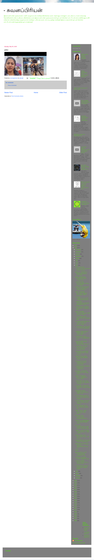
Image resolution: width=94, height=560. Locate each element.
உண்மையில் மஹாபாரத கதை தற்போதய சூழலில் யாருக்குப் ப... (82, 382)
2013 (75, 505)
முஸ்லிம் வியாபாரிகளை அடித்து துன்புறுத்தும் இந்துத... (81, 467)
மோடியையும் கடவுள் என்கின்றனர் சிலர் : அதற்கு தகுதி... (81, 362)
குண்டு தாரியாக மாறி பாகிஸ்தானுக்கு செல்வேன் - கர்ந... (80, 454)
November (78, 251)
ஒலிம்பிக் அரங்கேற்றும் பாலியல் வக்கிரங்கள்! (84, 118)
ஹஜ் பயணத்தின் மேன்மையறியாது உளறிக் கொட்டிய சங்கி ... (82, 313)
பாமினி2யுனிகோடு (87, 533)
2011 (75, 509)
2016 (75, 498)
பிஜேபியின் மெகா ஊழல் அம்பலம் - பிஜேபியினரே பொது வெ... (81, 445)
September (79, 256)
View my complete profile (78, 543)
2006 (75, 520)
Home (36, 92)
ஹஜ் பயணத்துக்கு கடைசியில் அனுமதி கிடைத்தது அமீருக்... (81, 293)
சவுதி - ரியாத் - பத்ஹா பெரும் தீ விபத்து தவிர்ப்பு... (81, 412)
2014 (75, 502)
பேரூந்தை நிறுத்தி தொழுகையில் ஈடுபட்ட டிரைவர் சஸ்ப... (82, 462)
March (77, 473)
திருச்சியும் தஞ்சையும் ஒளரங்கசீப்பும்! (79, 135)
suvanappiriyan (78, 540)
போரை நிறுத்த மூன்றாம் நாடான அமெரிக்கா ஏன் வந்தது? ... (82, 397)
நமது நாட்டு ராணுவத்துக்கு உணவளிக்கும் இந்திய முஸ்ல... (82, 422)
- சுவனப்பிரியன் (23, 10)
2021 (75, 487)
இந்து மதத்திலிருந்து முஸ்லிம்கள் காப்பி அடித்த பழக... (80, 278)
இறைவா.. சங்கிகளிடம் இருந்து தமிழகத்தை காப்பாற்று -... (81, 273)
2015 (75, 500)
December (78, 249)
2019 (75, 491)
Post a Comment (12, 85)
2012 (75, 507)
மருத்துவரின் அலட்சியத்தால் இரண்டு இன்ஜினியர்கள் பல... (82, 303)
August (78, 258)
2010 (75, 511)
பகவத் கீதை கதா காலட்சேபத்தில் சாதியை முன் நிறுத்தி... (82, 283)
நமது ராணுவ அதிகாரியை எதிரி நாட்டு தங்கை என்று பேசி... (82, 387)
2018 (75, 494)
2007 (75, 518)
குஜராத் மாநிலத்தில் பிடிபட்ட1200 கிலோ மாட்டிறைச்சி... (81, 377)
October (78, 254)
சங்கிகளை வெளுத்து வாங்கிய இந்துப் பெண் (82, 458)
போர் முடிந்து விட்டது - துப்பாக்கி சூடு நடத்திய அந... (82, 407)
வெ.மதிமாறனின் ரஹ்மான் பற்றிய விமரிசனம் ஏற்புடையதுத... (82, 323)
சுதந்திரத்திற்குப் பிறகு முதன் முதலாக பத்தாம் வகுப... (82, 440)
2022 (75, 485)
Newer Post (8, 92)
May (77, 265)
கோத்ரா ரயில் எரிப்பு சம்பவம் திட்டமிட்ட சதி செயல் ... (82, 437)
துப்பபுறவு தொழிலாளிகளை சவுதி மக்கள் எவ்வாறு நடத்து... (82, 427)
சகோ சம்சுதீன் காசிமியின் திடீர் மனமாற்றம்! (85, 102)
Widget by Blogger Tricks (76, 48)
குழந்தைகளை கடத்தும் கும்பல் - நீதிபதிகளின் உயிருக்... (81, 357)
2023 (75, 483)
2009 (75, 514)
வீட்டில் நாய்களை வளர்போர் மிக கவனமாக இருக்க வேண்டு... (82, 268)
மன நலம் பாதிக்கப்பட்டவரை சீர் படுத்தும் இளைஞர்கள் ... (82, 298)
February (78, 475)
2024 (75, 480)
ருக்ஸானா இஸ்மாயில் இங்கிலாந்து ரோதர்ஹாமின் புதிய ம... (82, 343)
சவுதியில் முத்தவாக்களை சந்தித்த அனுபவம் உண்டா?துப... (81, 333)
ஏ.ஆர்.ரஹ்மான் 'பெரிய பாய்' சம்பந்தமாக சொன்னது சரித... (81, 348)
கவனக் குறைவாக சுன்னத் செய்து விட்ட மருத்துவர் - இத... (82, 308)
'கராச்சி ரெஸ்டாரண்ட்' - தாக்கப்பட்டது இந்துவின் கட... (82, 338)
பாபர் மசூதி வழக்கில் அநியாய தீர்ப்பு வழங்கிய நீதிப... (82, 318)
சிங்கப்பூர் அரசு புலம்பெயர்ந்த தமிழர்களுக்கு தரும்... (81, 417)
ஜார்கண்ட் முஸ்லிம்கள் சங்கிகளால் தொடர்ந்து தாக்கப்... (81, 372)
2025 (75, 247)
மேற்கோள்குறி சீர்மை (87, 536)
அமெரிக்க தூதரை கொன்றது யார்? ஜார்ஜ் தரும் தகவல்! (85, 149)
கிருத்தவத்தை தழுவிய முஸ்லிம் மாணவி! (84, 56)
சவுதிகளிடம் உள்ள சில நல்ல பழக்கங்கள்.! (85, 203)
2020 (75, 489)
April (77, 471)
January (78, 478)
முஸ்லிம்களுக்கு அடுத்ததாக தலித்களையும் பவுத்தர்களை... (82, 367)
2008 (75, 516)
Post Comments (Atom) (17, 96)
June (77, 263)
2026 (75, 245)
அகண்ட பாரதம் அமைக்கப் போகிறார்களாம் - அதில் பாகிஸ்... (82, 432)
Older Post (63, 92)
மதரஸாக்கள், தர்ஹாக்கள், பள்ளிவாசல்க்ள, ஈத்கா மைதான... (82, 353)
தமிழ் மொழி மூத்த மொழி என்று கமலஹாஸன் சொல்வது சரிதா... (82, 288)
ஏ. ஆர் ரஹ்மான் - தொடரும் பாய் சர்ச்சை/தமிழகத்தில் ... (82, 328)
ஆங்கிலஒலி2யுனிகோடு (86, 529)
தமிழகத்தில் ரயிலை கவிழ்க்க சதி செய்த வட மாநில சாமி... (82, 392)
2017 (75, 496)
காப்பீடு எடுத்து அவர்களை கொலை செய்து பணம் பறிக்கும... (82, 402)
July (77, 260)
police (76, 450)
